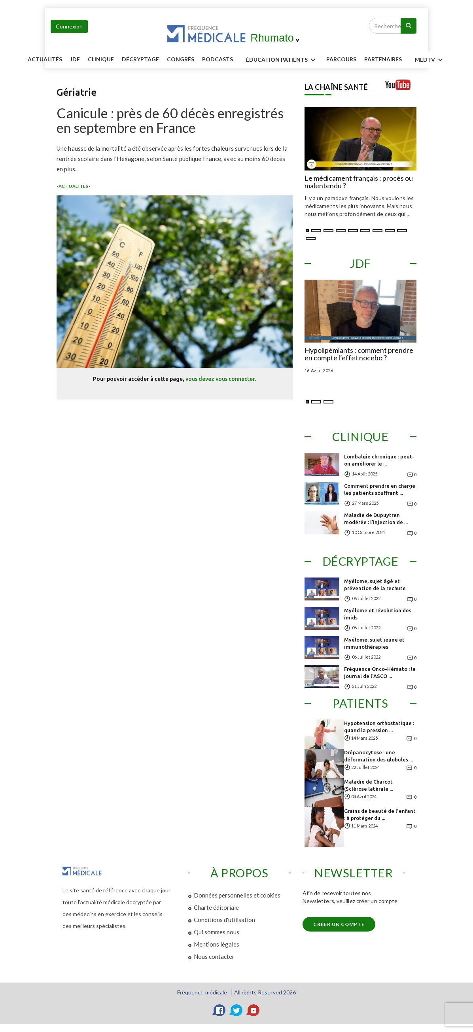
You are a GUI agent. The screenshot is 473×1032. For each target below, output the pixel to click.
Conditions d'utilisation (224, 919)
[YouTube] (253, 1010)
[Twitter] (236, 1010)
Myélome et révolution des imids (377, 614)
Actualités (45, 59)
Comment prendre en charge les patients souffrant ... (379, 489)
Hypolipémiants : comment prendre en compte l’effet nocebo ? (359, 354)
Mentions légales (216, 944)
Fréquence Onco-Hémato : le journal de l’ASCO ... (380, 672)
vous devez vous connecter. (220, 379)
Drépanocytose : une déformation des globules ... (378, 756)
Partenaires (383, 59)
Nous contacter (214, 956)
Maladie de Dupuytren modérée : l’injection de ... (376, 518)
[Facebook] (219, 1010)
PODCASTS (217, 59)
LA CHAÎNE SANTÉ (336, 87)
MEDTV (430, 60)
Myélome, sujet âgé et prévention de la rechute (375, 584)
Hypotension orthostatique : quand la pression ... (379, 726)
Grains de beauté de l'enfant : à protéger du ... (380, 814)
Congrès (180, 59)
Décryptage (140, 59)
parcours (341, 59)
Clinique (101, 59)
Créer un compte (339, 924)
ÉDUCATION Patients (282, 60)
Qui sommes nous (216, 931)
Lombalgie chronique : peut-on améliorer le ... (379, 460)
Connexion (69, 26)
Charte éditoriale (216, 907)
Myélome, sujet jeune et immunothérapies (374, 643)
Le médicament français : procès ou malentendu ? (359, 182)
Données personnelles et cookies (237, 895)
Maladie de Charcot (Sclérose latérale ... (368, 785)
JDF (75, 59)
